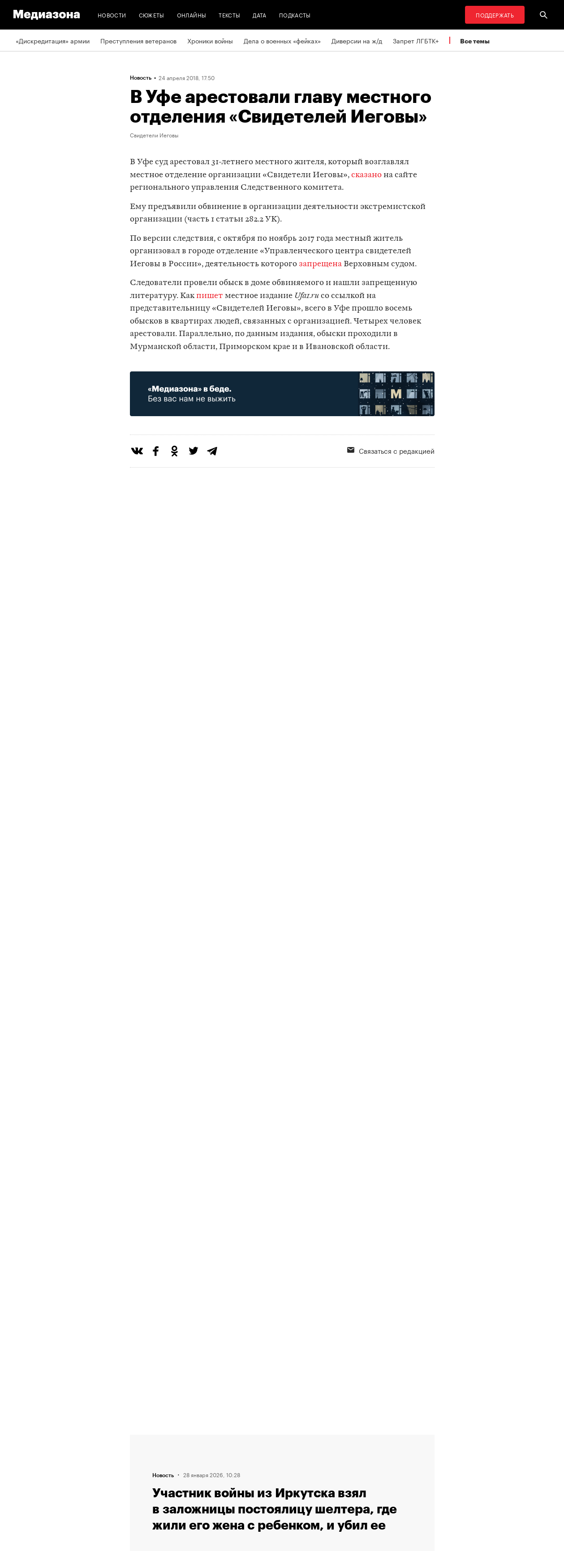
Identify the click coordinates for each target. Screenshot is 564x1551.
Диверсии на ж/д (357, 40)
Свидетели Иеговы (154, 134)
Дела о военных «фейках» (282, 40)
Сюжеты (151, 14)
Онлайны (192, 14)
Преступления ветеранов (138, 40)
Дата (259, 14)
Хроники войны (210, 40)
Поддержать (495, 14)
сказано (366, 175)
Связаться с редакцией (391, 450)
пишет (209, 296)
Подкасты (295, 14)
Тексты (229, 14)
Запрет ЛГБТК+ (416, 40)
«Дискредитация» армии (53, 40)
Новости (112, 14)
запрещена (320, 264)
